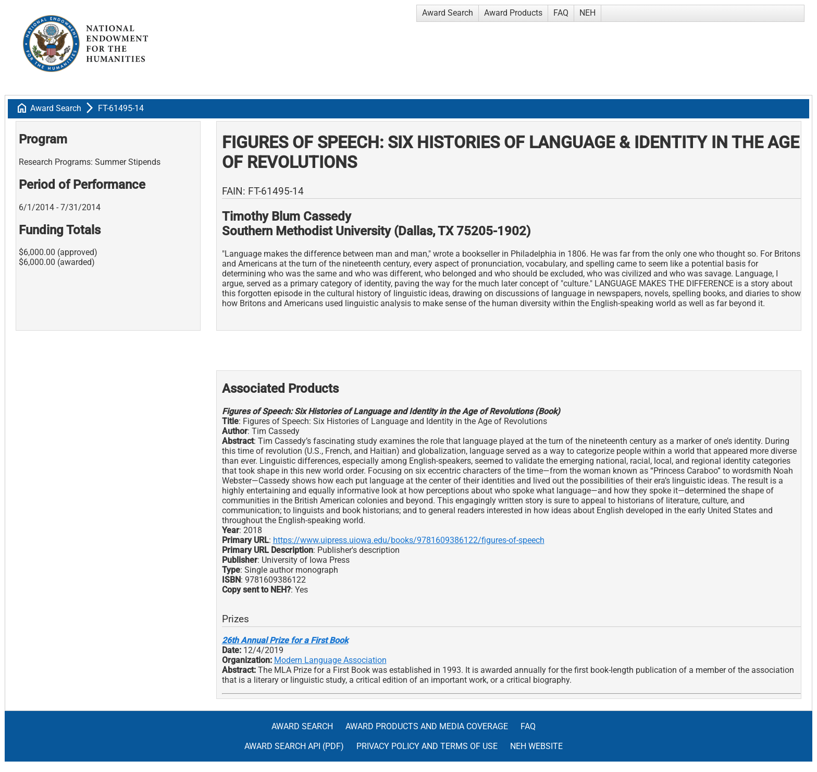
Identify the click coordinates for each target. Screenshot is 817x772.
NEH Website (536, 746)
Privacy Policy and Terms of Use (427, 746)
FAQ (560, 13)
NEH (587, 13)
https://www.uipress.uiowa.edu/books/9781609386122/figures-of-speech (408, 540)
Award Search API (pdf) (294, 746)
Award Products (513, 13)
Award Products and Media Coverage (426, 726)
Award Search (447, 13)
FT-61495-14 (121, 108)
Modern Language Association (330, 660)
